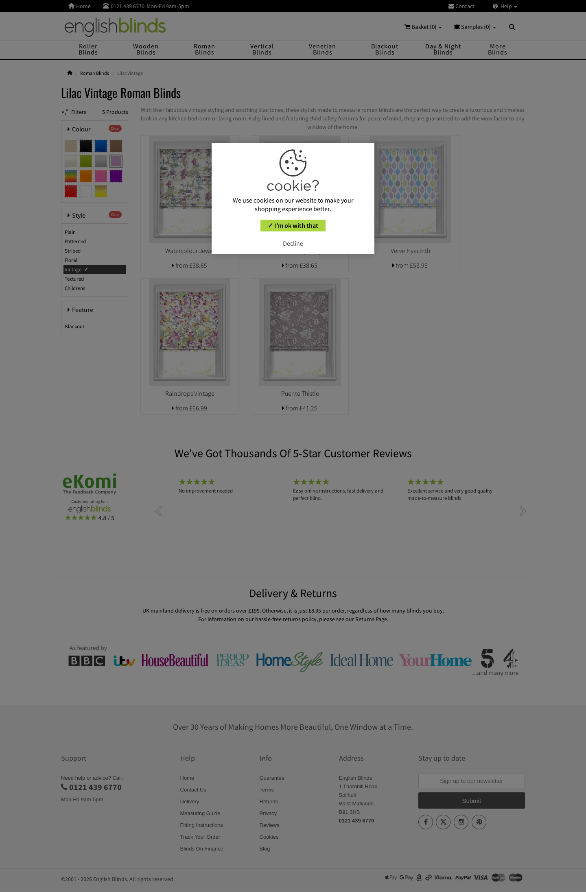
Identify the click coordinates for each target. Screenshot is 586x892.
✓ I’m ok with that (293, 225)
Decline (293, 243)
